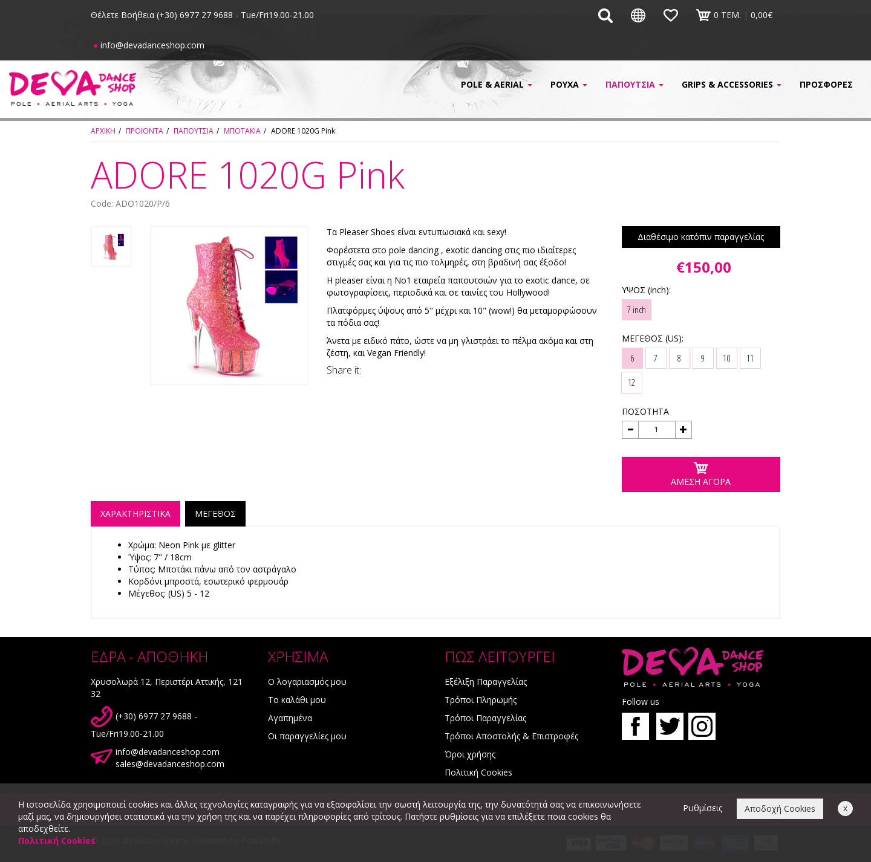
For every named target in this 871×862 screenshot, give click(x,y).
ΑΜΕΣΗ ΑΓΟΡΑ (701, 474)
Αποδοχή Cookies (780, 808)
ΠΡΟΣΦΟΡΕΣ (826, 84)
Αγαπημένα (290, 718)
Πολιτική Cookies (478, 772)
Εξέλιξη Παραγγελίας (486, 681)
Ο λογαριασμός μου (307, 681)
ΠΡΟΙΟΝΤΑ (144, 131)
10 (726, 358)
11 (750, 358)
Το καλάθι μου (297, 699)
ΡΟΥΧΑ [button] (568, 84)
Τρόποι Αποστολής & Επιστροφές (511, 736)
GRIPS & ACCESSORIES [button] (731, 84)
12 (631, 382)
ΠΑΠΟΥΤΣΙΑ (194, 131)
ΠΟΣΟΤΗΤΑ (645, 411)
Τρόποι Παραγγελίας (485, 718)
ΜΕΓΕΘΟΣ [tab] (215, 513)
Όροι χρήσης (470, 754)
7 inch (636, 309)
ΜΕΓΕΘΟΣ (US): (652, 338)
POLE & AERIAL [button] (496, 84)
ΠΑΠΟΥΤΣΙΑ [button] (634, 84)
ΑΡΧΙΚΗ (103, 131)
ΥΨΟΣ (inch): (646, 290)
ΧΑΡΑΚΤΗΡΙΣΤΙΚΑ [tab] (135, 513)
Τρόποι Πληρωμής (481, 699)
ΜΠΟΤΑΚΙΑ (242, 131)
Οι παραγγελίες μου (307, 736)
